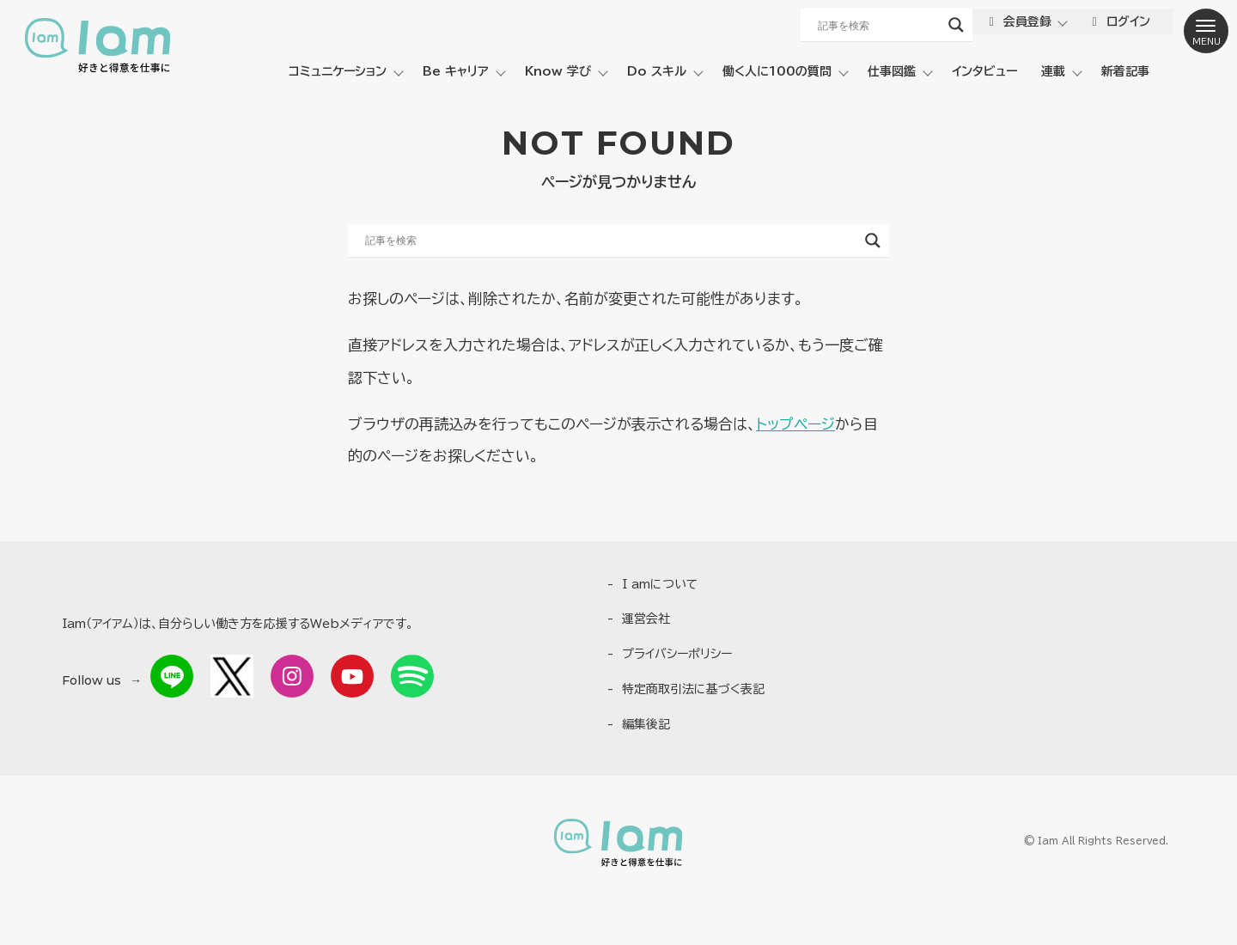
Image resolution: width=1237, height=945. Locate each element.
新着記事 (1125, 71)
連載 (1053, 71)
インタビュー (984, 71)
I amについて (660, 584)
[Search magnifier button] (954, 25)
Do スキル (656, 71)
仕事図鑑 (892, 71)
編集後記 (646, 724)
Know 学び (558, 71)
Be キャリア (456, 71)
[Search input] (877, 25)
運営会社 (646, 619)
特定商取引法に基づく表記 (693, 689)
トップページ (795, 424)
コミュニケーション (338, 71)
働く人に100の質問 (777, 71)
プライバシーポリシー (677, 654)
